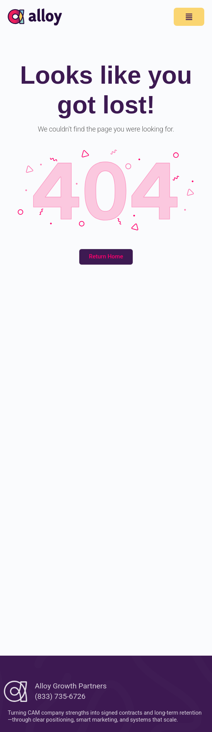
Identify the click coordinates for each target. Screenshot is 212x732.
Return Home (106, 256)
